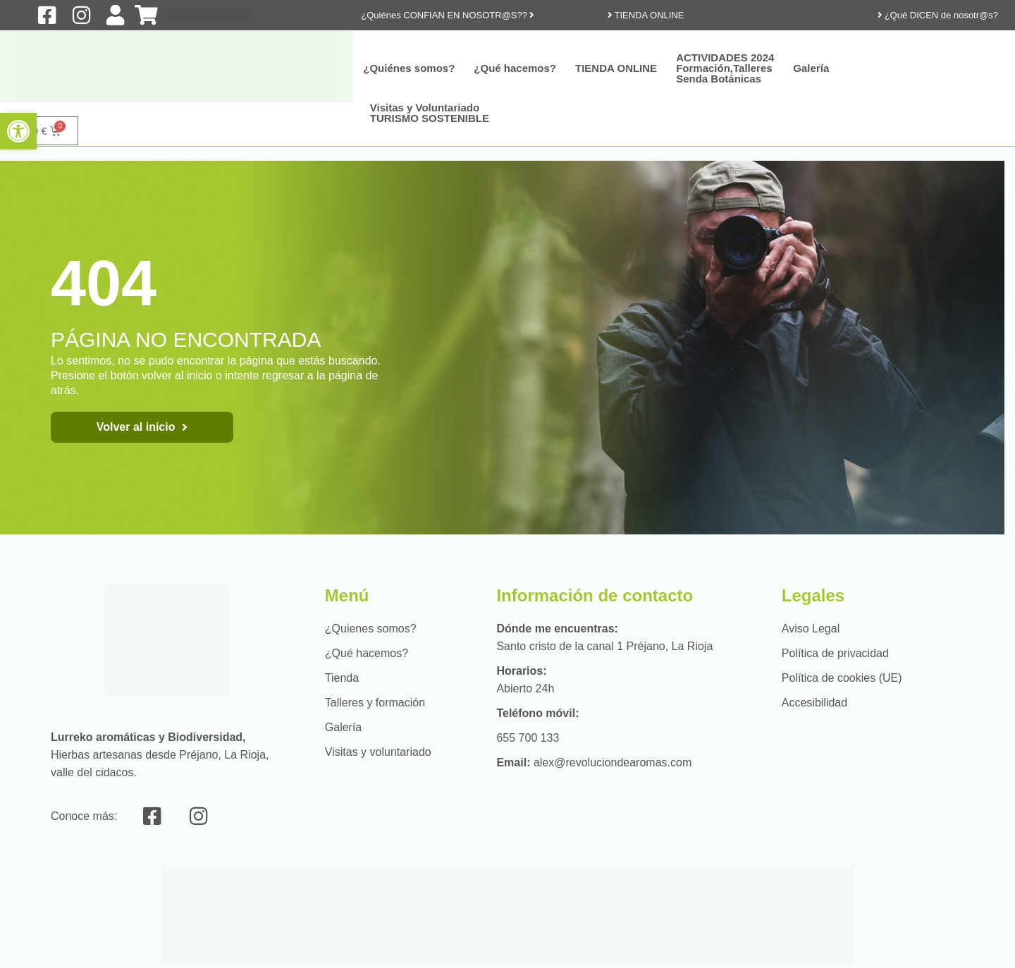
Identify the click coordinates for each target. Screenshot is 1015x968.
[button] (18, 131)
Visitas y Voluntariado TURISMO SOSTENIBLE (429, 113)
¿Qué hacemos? (515, 68)
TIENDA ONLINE (616, 68)
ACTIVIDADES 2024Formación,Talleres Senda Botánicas (725, 68)
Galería (811, 68)
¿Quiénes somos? (409, 68)
